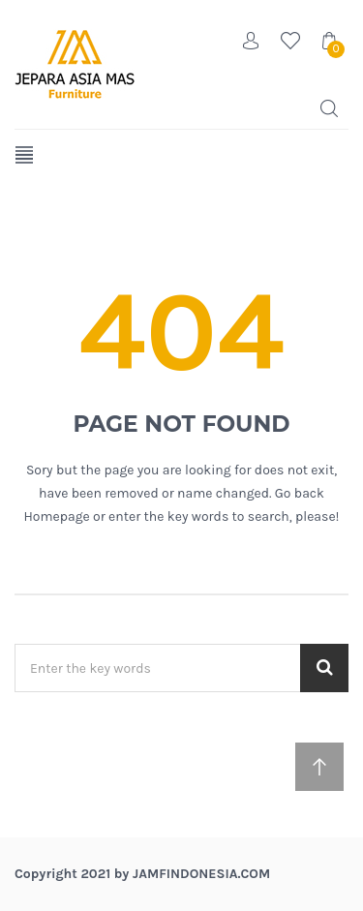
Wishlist (290, 40)
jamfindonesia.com (201, 873)
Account (251, 40)
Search (329, 108)
